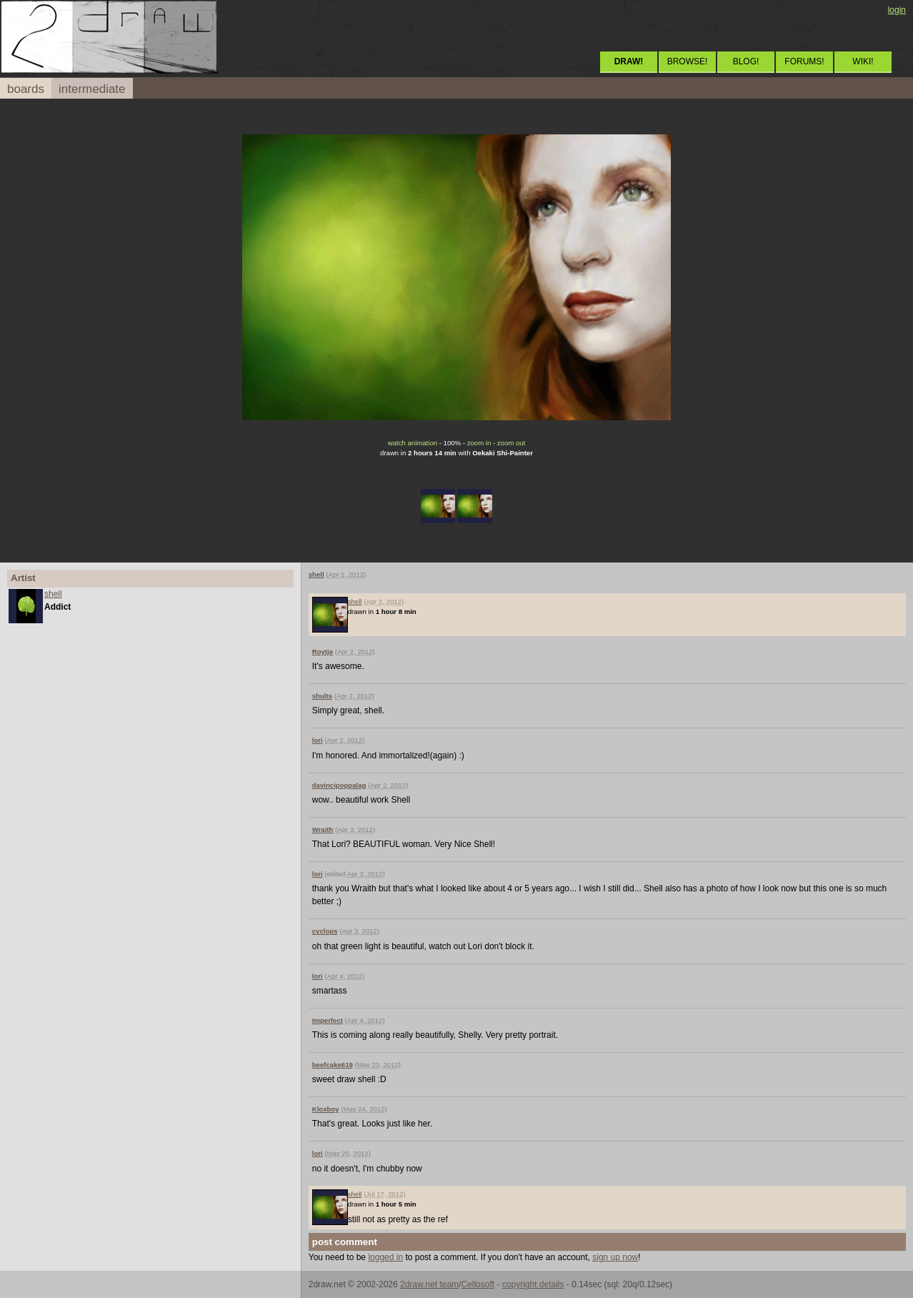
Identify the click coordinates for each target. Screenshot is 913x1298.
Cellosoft (477, 1284)
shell (53, 594)
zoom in (479, 443)
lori (317, 740)
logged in (385, 1257)
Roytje (322, 651)
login (897, 10)
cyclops (325, 931)
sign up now (615, 1257)
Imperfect (327, 1020)
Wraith (323, 829)
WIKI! (862, 61)
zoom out (511, 443)
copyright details (533, 1284)
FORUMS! (804, 61)
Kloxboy (325, 1109)
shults (322, 696)
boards (25, 89)
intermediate (92, 89)
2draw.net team (429, 1284)
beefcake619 (332, 1065)
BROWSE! (687, 61)
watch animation (412, 443)
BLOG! (746, 61)
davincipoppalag (339, 785)
